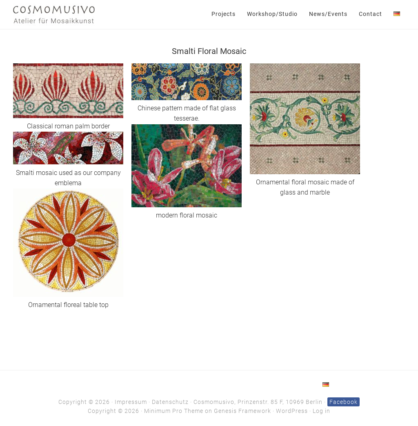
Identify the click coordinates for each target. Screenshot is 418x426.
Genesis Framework (242, 411)
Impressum (131, 402)
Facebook (343, 402)
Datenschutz (170, 402)
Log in (321, 411)
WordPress (292, 411)
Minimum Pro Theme (173, 411)
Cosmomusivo (54, 14)
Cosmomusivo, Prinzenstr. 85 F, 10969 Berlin (257, 402)
